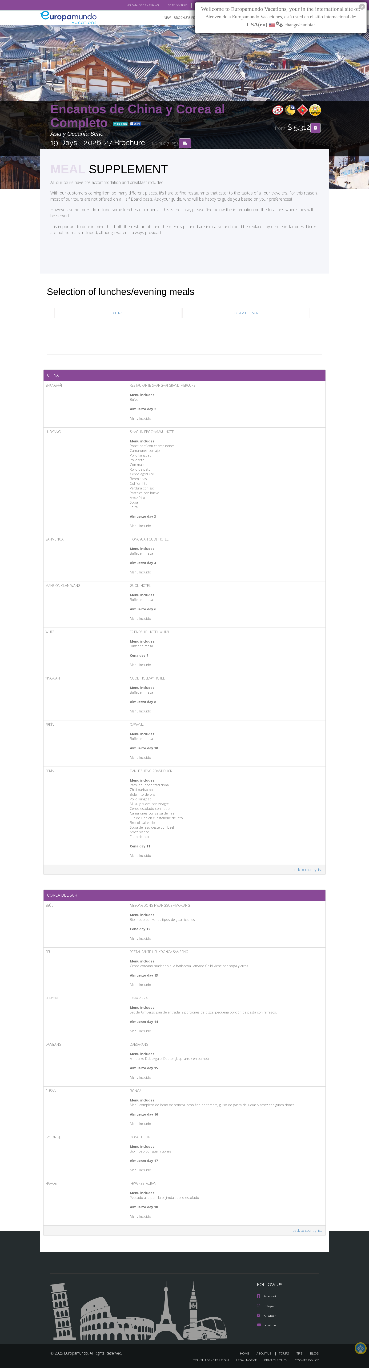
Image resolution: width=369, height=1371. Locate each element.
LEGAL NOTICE (243, 1363)
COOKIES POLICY (306, 1363)
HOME (246, 1356)
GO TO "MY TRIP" (169, 5)
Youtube (266, 1328)
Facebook (267, 1300)
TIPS (300, 1356)
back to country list (306, 871)
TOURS (285, 1356)
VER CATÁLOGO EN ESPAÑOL (132, 5)
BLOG (192, 5)
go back (120, 124)
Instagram (267, 1309)
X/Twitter (266, 1318)
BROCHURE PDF (182, 18)
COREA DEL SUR (246, 313)
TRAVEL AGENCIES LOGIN (206, 1363)
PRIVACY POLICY (273, 1363)
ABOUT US (265, 1356)
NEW (162, 18)
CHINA (118, 313)
